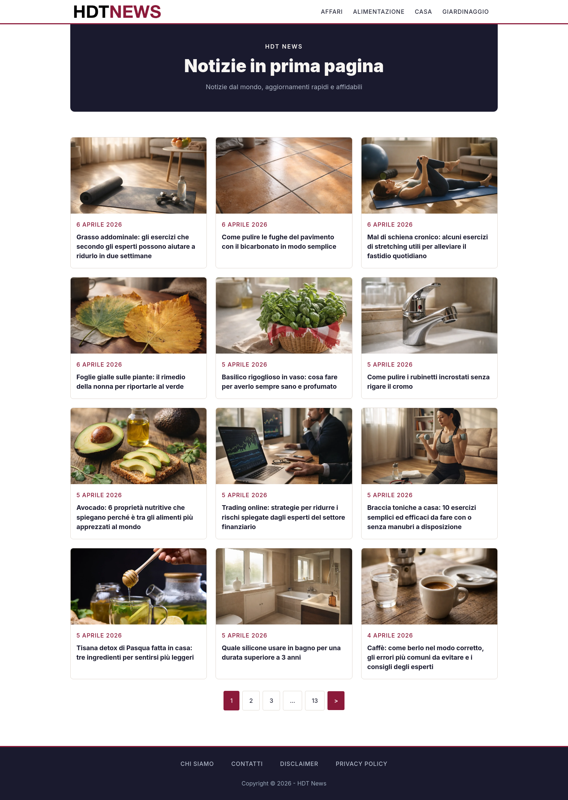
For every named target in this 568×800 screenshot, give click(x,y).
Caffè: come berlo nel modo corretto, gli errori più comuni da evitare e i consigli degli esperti (425, 657)
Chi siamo (197, 763)
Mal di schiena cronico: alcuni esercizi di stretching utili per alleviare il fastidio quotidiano (427, 246)
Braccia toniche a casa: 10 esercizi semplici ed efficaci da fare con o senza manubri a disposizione (421, 517)
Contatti (247, 763)
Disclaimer (299, 763)
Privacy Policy (362, 763)
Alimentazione (379, 11)
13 (315, 700)
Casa (423, 11)
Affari (332, 11)
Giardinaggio (465, 11)
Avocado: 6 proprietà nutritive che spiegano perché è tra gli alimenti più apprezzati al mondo (134, 517)
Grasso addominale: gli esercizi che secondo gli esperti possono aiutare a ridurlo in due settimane (135, 246)
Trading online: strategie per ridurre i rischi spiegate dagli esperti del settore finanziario (283, 517)
